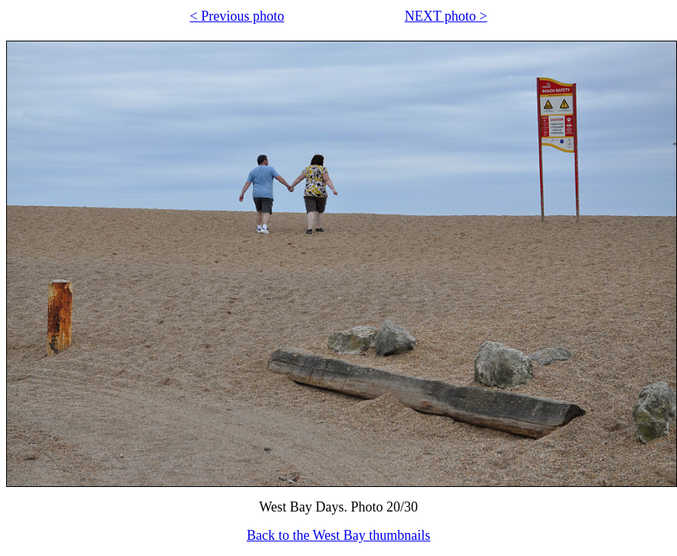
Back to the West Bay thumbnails (339, 535)
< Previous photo (237, 16)
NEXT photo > (446, 16)
